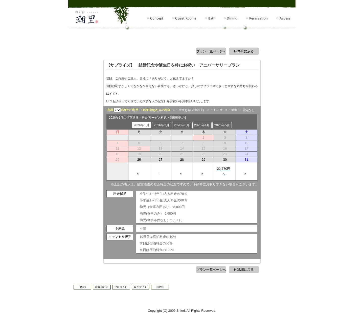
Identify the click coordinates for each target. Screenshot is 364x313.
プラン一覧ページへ (211, 51)
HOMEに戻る (244, 51)
